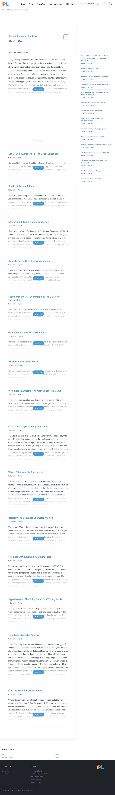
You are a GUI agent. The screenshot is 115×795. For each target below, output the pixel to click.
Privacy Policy (35, 779)
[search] (105, 4)
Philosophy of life (7, 757)
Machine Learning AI (56, 4)
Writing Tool (42, 4)
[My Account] (111, 4)
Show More (38, 89)
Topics (32, 4)
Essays (24, 4)
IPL (3, 10)
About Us (5, 771)
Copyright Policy (36, 771)
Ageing (57, 757)
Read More (38, 168)
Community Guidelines (39, 774)
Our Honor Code (36, 777)
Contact (5, 774)
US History (70, 4)
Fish (3, 755)
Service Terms (35, 782)
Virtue (57, 755)
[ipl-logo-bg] (6, 3)
